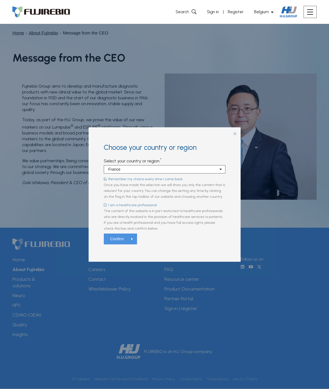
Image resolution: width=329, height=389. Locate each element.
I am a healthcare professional (132, 205)
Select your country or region (131, 160)
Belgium (261, 11)
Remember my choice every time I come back (145, 179)
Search (182, 11)
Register (236, 11)
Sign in (213, 11)
